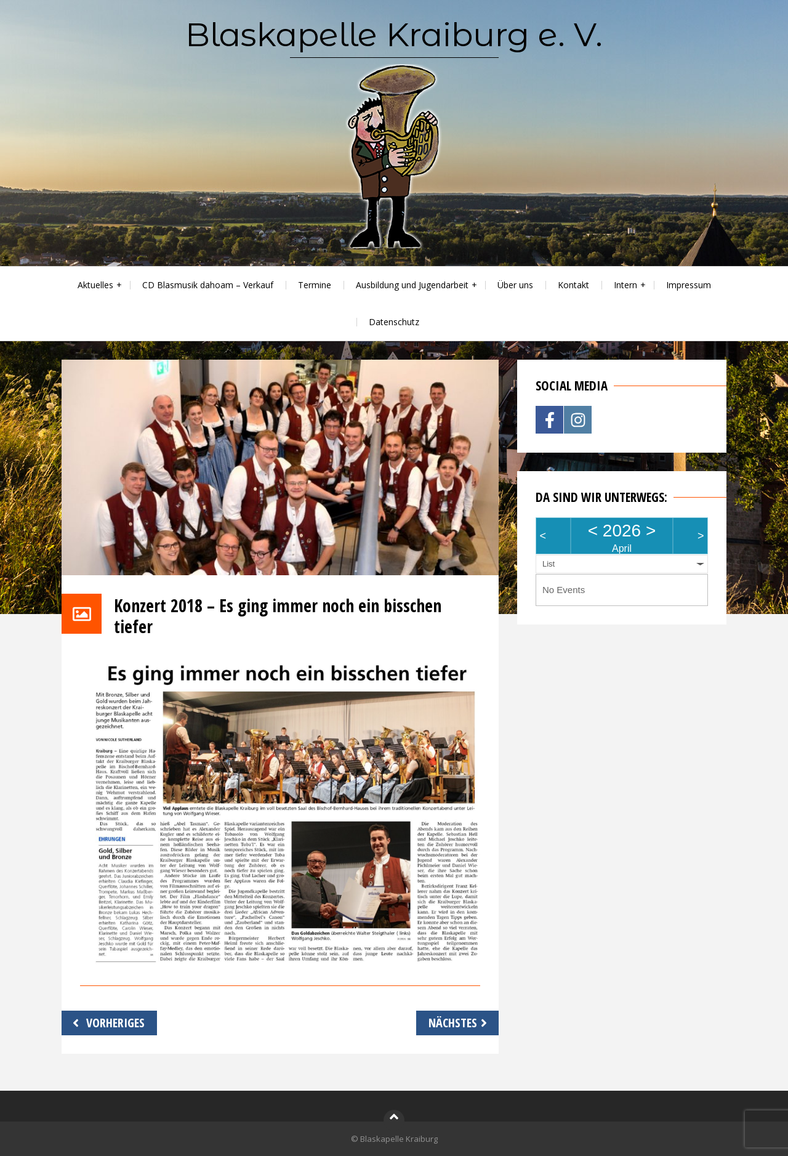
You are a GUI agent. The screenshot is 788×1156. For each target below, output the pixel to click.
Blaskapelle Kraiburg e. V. (394, 34)
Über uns (515, 285)
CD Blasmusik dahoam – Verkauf (207, 285)
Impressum (688, 285)
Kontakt (573, 285)
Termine (314, 285)
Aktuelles (95, 285)
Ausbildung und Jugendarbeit (412, 285)
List (548, 563)
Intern (625, 285)
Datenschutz (394, 322)
